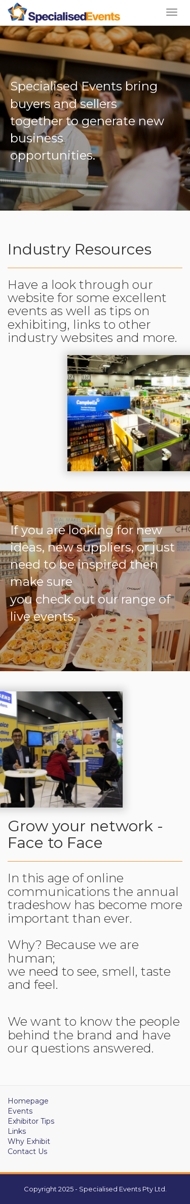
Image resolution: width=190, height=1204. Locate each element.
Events (20, 1111)
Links (17, 1131)
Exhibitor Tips (31, 1121)
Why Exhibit (29, 1141)
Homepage (28, 1101)
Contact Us (27, 1151)
